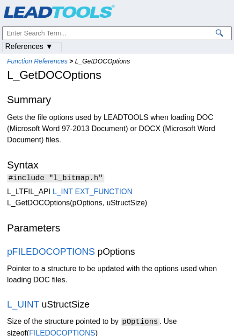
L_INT (63, 193)
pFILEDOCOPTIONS (51, 253)
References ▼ (29, 46)
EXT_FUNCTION (103, 193)
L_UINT (23, 306)
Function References (37, 61)
